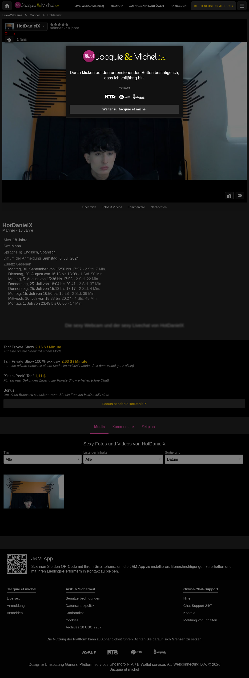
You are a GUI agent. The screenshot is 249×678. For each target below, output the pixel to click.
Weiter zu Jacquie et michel (124, 109)
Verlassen (124, 87)
